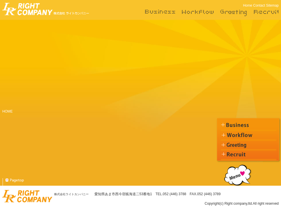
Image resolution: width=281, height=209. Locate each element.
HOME (7, 111)
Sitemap (272, 5)
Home (247, 5)
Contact (259, 5)
